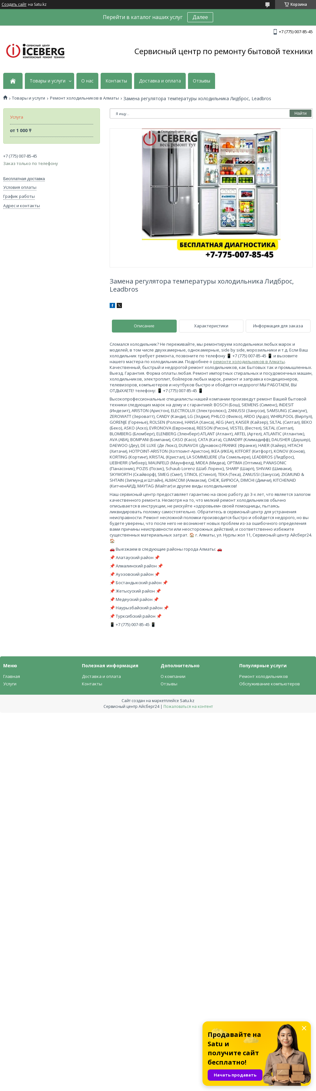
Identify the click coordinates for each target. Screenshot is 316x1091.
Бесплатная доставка (24, 178)
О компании (173, 676)
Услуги (9, 684)
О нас (87, 81)
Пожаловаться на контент (188, 706)
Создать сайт (14, 4)
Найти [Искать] (300, 113)
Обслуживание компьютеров (269, 684)
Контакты (116, 81)
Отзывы (201, 81)
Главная (11, 676)
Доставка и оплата (160, 81)
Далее (200, 17)
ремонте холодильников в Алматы (249, 361)
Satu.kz (187, 700)
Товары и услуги (47, 81)
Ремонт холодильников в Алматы (84, 98)
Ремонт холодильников (263, 676)
